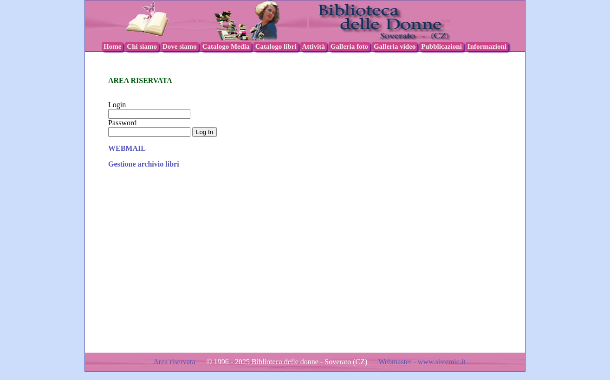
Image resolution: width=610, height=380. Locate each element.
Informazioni (486, 46)
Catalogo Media (226, 46)
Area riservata (175, 362)
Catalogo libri (276, 46)
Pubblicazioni (441, 46)
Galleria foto (349, 46)
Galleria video (394, 46)
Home (112, 46)
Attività (313, 46)
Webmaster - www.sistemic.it (422, 362)
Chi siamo (142, 46)
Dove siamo (179, 46)
